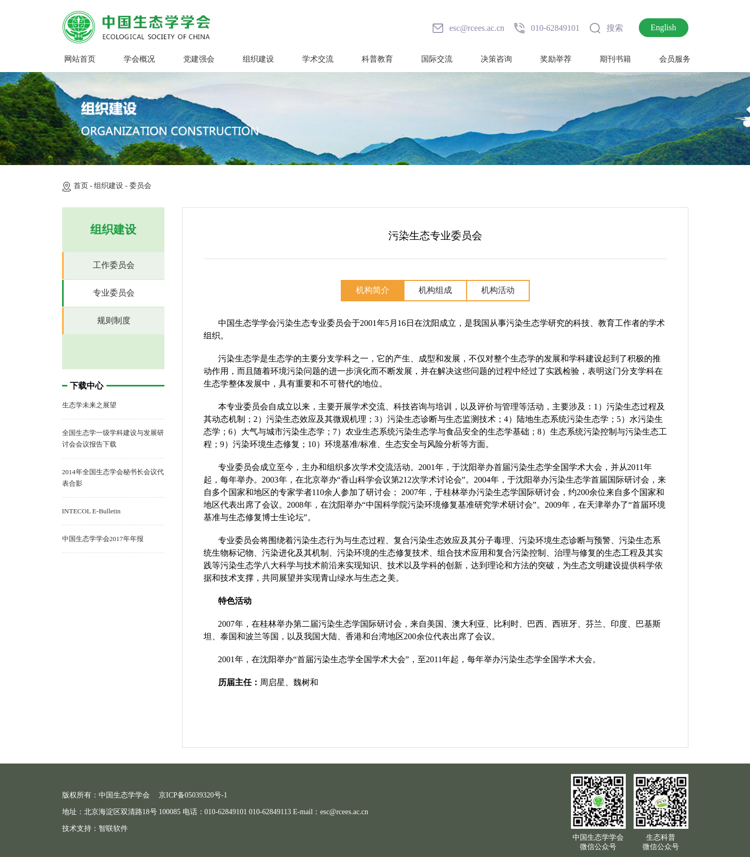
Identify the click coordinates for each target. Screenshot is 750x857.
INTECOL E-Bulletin (91, 511)
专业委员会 (114, 292)
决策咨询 (496, 59)
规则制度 (113, 320)
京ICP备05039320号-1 (193, 795)
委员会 (140, 186)
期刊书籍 (615, 59)
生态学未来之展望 (89, 405)
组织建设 (258, 59)
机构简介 (372, 290)
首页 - (84, 186)
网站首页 (80, 59)
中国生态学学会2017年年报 (103, 539)
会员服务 (675, 59)
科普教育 (377, 59)
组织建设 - (111, 186)
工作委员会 (114, 265)
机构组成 (435, 290)
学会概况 (139, 59)
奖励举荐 (556, 59)
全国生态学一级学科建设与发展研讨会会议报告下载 (113, 438)
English (663, 27)
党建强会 (199, 59)
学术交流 (318, 59)
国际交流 (437, 59)
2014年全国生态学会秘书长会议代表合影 (113, 477)
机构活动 (498, 290)
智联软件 (113, 828)
